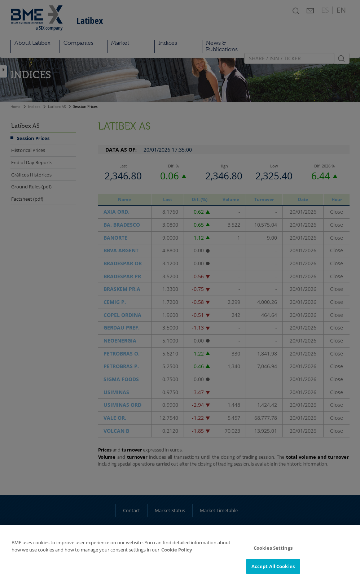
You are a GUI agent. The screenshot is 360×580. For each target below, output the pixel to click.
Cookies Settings (273, 552)
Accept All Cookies (273, 570)
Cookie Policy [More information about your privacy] (176, 553)
